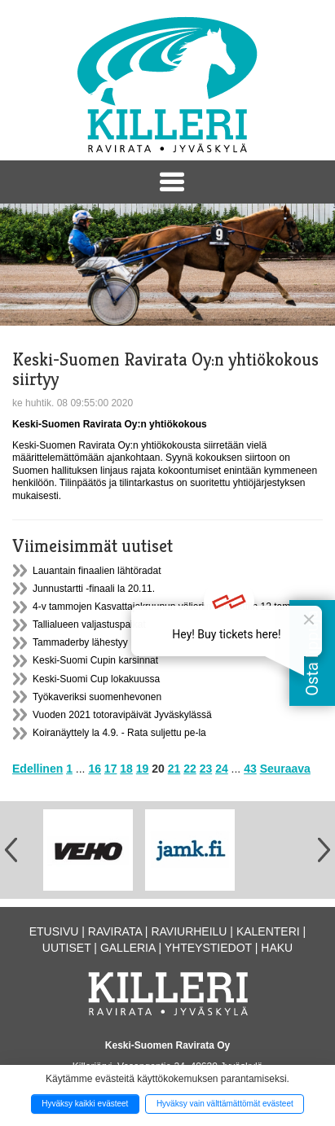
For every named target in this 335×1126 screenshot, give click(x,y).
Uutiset (66, 947)
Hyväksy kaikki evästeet (85, 1103)
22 (189, 768)
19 (142, 768)
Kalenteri (268, 931)
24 (221, 768)
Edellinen (37, 768)
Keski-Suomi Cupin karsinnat (95, 660)
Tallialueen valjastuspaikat (89, 624)
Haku (277, 947)
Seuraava (285, 768)
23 (206, 768)
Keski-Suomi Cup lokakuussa (96, 679)
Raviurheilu (189, 931)
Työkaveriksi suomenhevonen (97, 697)
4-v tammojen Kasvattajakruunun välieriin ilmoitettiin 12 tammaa (171, 606)
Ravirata (115, 931)
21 (174, 768)
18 (126, 768)
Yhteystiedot (208, 947)
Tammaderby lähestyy (80, 642)
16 (94, 768)
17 (110, 768)
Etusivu (54, 931)
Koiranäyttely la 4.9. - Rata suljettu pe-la (119, 732)
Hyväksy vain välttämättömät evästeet (224, 1103)
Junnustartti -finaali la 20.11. (94, 588)
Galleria (128, 947)
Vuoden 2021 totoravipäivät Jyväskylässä (122, 715)
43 (250, 768)
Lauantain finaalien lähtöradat (97, 570)
